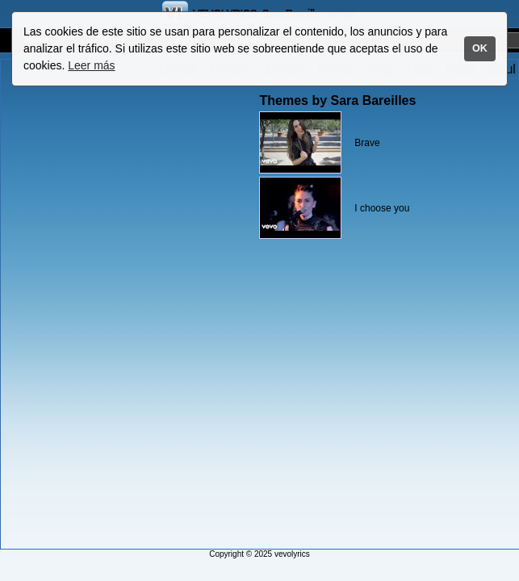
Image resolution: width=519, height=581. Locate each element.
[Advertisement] (67, 304)
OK (480, 48)
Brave (366, 142)
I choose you (381, 208)
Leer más (91, 65)
